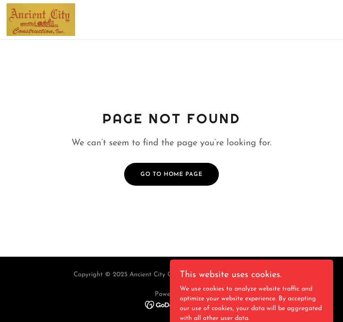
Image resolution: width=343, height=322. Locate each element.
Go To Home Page (171, 174)
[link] (41, 19)
